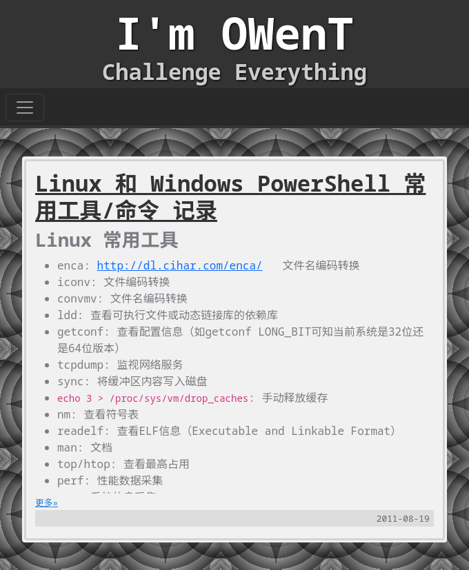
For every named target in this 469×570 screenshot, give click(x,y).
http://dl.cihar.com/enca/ (180, 265)
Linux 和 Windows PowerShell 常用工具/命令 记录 (230, 196)
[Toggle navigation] (25, 107)
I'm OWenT (234, 33)
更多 (44, 502)
